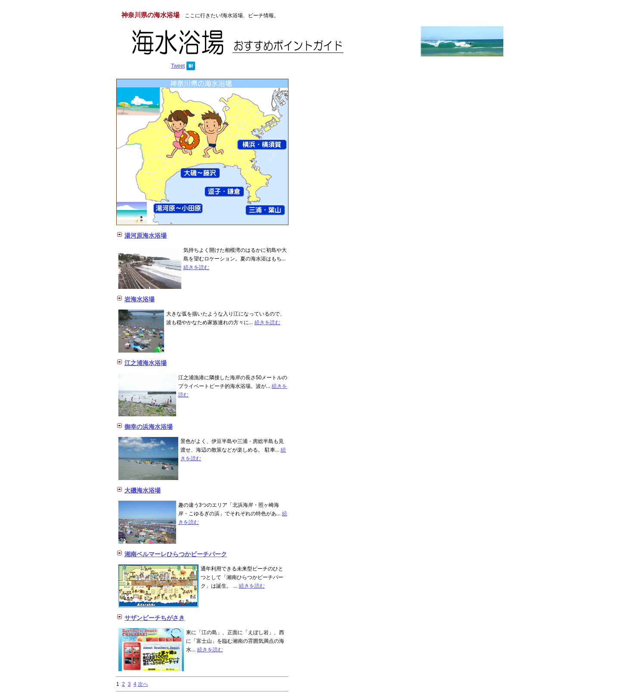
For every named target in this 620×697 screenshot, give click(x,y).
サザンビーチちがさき (154, 617)
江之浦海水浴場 (145, 362)
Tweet (178, 66)
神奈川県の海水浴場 (150, 15)
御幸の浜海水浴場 (148, 426)
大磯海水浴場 (142, 490)
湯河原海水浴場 (145, 235)
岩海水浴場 (139, 299)
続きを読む (196, 267)
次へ (143, 684)
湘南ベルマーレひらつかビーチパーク (175, 554)
